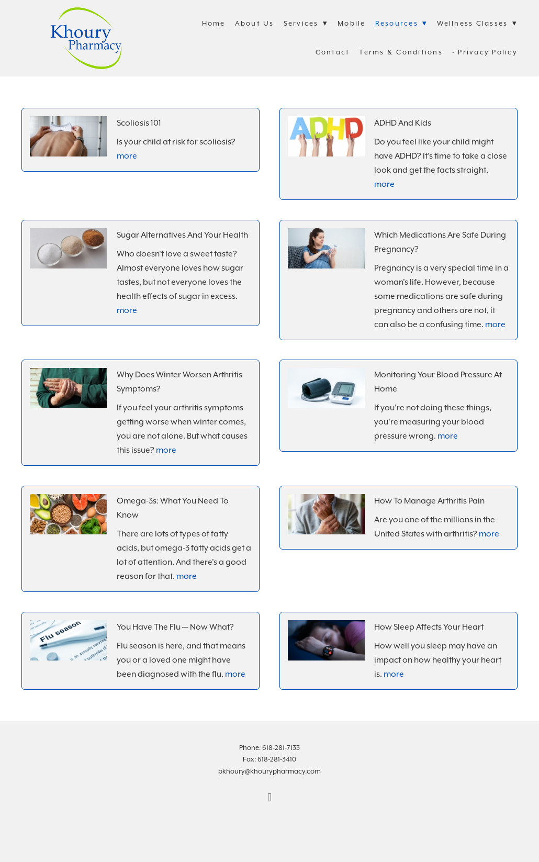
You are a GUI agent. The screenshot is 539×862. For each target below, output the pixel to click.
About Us (254, 23)
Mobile (352, 23)
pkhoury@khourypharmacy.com (269, 771)
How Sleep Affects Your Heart (429, 627)
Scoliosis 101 (139, 123)
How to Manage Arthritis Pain (429, 501)
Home (214, 23)
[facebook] (269, 797)
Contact (333, 52)
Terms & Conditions (401, 52)
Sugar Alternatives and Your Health (182, 235)
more (127, 156)
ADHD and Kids (402, 123)
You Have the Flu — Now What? (175, 627)
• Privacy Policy (485, 52)
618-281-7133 (281, 748)
